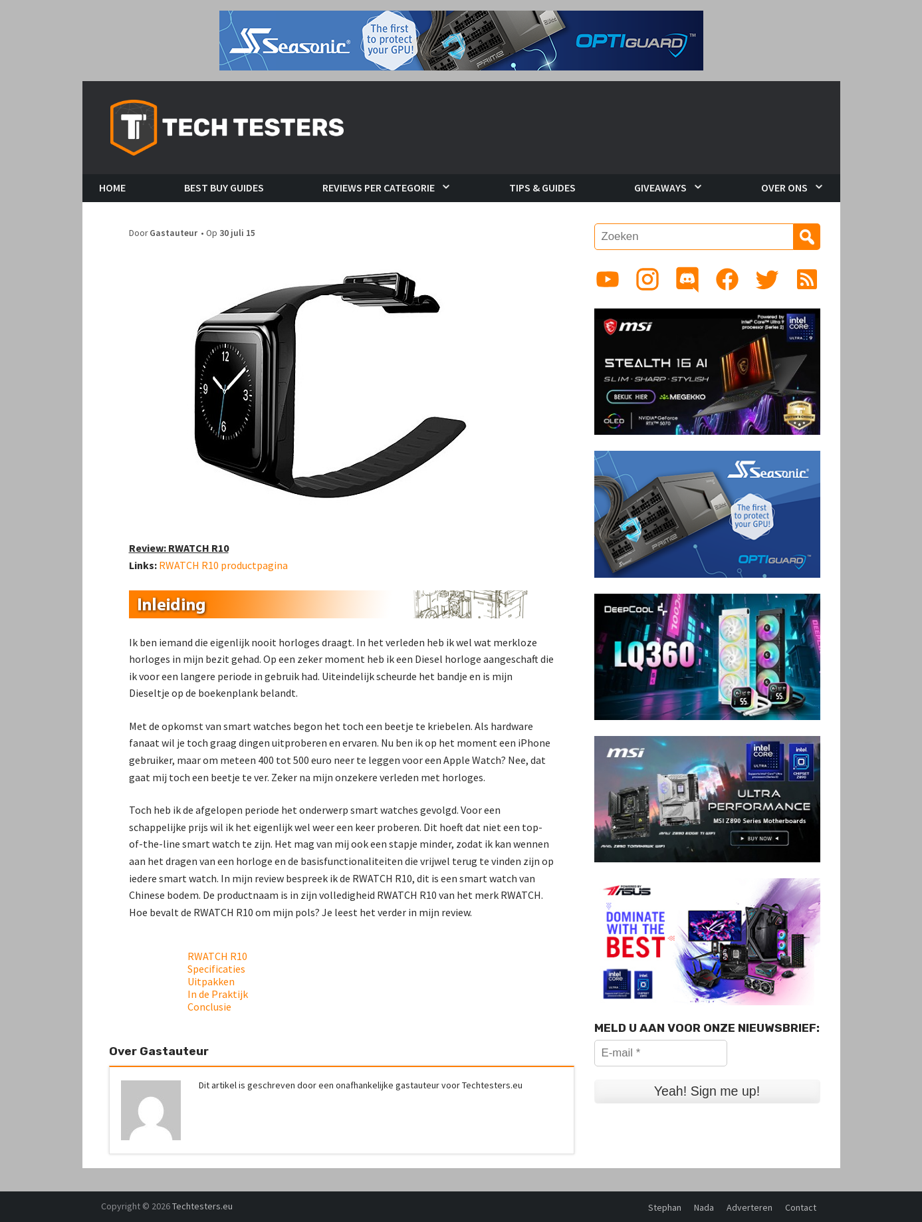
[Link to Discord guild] (687, 279)
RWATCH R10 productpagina (223, 565)
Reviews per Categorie (378, 187)
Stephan (664, 1207)
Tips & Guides (542, 187)
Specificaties (216, 968)
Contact (800, 1207)
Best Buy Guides (224, 187)
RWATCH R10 (217, 956)
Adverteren (749, 1207)
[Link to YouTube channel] (607, 279)
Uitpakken (211, 981)
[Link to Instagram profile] (647, 279)
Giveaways (660, 187)
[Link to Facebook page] (727, 279)
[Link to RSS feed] (807, 279)
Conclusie (209, 1006)
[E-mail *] (660, 1053)
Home (112, 187)
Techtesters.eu (202, 1206)
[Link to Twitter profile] (767, 279)
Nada (704, 1207)
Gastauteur (173, 233)
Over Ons (784, 187)
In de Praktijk (217, 994)
